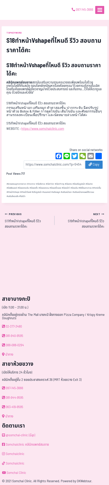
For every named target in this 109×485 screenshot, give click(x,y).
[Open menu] (99, 10)
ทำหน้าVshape (13, 192)
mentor (31, 184)
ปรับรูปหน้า (37, 192)
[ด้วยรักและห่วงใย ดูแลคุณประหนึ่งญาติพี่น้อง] (14, 10)
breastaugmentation (17, 184)
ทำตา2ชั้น (96, 188)
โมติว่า (22, 196)
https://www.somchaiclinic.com (42, 128)
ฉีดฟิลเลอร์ (12, 188)
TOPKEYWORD (14, 33)
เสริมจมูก (55, 192)
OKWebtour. (84, 481)
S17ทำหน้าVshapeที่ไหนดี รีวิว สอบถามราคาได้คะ (28, 220)
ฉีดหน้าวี (66, 188)
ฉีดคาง (68, 184)
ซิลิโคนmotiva (85, 188)
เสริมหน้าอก (66, 192)
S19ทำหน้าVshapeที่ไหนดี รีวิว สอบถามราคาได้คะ (81, 220)
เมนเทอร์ (46, 192)
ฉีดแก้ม (74, 188)
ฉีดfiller (50, 184)
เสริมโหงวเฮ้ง (13, 196)
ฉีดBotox (40, 184)
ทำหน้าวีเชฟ (25, 192)
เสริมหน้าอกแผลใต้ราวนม (83, 192)
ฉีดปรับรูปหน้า (78, 184)
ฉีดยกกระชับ (23, 188)
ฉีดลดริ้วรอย (55, 188)
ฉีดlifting (59, 184)
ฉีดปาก (89, 184)
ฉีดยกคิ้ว (34, 188)
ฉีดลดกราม (44, 188)
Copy (94, 164)
